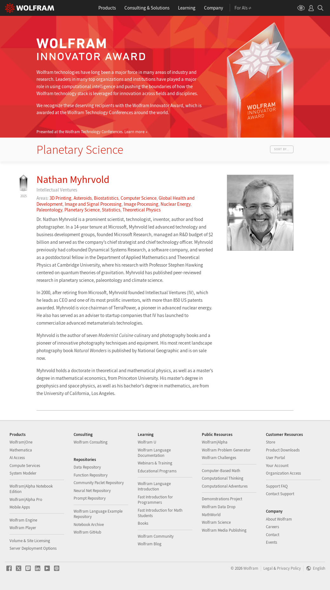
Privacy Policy (289, 568)
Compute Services (25, 465)
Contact (272, 534)
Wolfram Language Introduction (154, 486)
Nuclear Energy (175, 204)
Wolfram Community (156, 536)
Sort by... (281, 149)
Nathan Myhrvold (72, 179)
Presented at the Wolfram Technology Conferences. (90, 131)
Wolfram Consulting (91, 442)
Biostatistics (106, 198)
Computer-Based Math (221, 470)
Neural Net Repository (92, 490)
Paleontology (49, 210)
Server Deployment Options (33, 548)
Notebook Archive (89, 524)
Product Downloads (283, 450)
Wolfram (250, 568)
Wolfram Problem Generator (226, 450)
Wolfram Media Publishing (224, 530)
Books (143, 523)
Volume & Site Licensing (30, 540)
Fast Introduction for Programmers (155, 499)
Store (270, 442)
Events (271, 542)
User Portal (275, 457)
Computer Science (138, 198)
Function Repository (91, 475)
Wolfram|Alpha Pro (26, 499)
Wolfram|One (21, 442)
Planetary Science (82, 210)
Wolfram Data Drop (218, 506)
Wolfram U (147, 442)
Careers (272, 526)
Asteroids (83, 198)
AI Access (17, 457)
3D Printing (60, 198)
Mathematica (21, 450)
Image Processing (141, 204)
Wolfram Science (216, 522)
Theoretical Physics (141, 210)
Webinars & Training (155, 463)
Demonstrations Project (222, 499)
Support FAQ (277, 486)
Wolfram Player (23, 527)
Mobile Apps (20, 507)
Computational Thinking (222, 478)
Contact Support (280, 493)
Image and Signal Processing (93, 204)
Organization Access (283, 473)
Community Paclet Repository (99, 482)
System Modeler (23, 473)
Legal (268, 568)
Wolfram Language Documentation (154, 452)
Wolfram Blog (150, 544)
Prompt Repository (90, 498)
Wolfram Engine (23, 520)
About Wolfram (279, 519)
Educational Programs (157, 471)
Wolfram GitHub (87, 532)
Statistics (111, 210)
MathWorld (211, 514)
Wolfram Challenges (219, 457)
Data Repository (87, 467)
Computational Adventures (225, 486)
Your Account (277, 465)
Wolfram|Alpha (215, 442)
